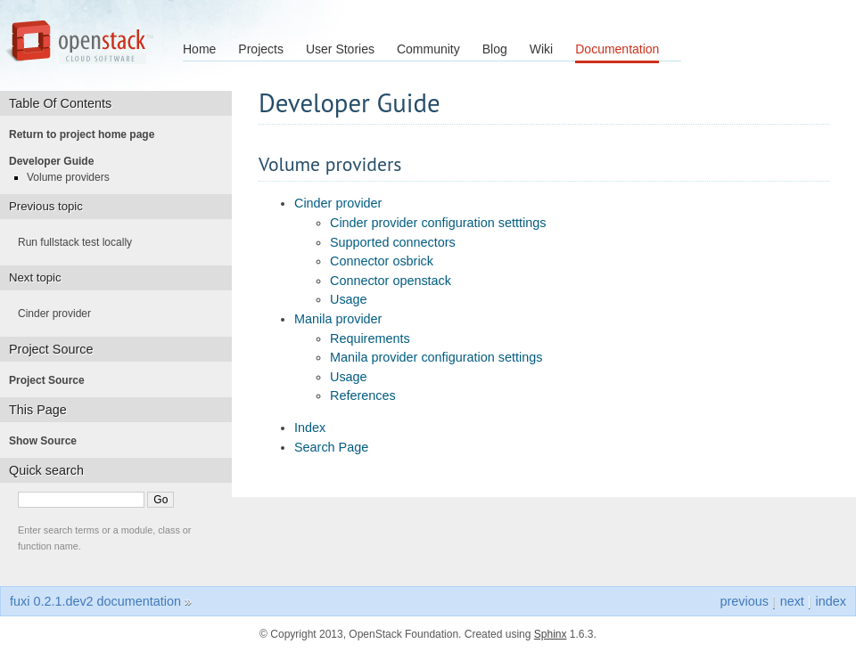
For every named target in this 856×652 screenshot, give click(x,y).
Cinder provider (338, 203)
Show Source (48, 441)
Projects (261, 49)
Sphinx (550, 634)
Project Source (52, 380)
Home (199, 49)
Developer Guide (57, 161)
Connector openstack (390, 280)
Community (428, 49)
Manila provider (338, 319)
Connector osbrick (381, 261)
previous (744, 601)
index (831, 601)
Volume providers (73, 177)
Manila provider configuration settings (436, 357)
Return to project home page (87, 134)
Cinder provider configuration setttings (438, 223)
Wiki (541, 49)
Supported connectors (393, 242)
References (363, 395)
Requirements (370, 338)
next (792, 601)
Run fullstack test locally (80, 242)
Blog (494, 49)
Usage (348, 299)
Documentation (617, 49)
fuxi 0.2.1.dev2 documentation (95, 601)
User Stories (340, 49)
